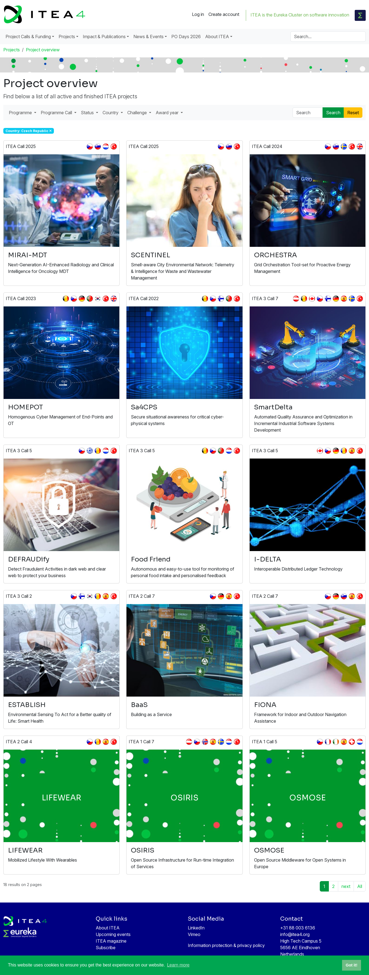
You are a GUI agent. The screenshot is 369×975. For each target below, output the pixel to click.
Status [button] (88, 112)
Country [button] (111, 112)
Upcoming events (113, 934)
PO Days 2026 (186, 36)
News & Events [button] (148, 36)
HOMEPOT (25, 407)
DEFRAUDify (28, 559)
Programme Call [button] (57, 112)
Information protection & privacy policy (226, 945)
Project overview (43, 49)
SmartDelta (273, 407)
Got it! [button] (351, 965)
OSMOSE (269, 850)
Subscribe (105, 947)
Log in (198, 14)
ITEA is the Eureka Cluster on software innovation (299, 15)
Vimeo (194, 934)
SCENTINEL (150, 255)
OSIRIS (142, 850)
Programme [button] (21, 112)
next (346, 886)
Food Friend (150, 559)
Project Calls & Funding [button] (28, 36)
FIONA (265, 705)
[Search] (328, 36)
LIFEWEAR (25, 850)
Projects (11, 49)
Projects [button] (67, 36)
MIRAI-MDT (27, 255)
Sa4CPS (144, 407)
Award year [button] (168, 112)
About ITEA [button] (217, 36)
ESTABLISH (27, 705)
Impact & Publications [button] (104, 36)
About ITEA (108, 928)
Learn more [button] (178, 965)
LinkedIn (196, 928)
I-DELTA (267, 559)
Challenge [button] (137, 112)
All (359, 886)
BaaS (139, 705)
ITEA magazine (111, 941)
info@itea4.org (295, 934)
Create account (223, 14)
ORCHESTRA (275, 255)
